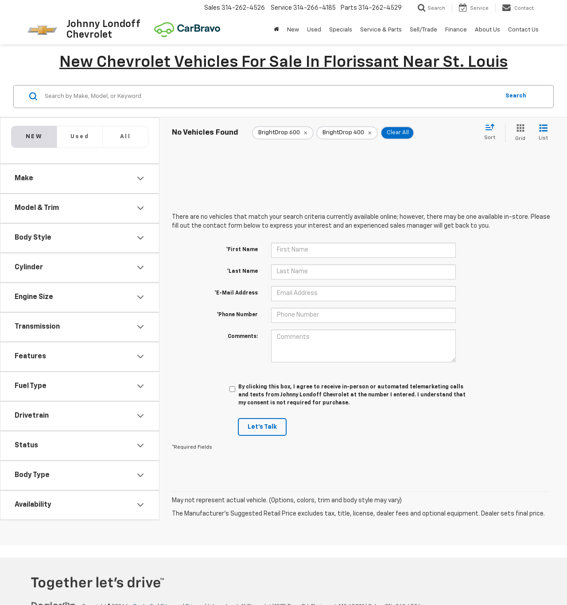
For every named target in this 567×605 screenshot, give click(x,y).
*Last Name (242, 271)
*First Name (242, 249)
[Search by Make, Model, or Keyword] (271, 96)
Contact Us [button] (523, 30)
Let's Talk (262, 427)
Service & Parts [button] (381, 30)
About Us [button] (487, 30)
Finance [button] (456, 30)
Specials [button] (340, 30)
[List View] (543, 133)
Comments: (243, 336)
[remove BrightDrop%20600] (283, 133)
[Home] (276, 30)
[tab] (79, 137)
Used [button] (314, 30)
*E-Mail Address (236, 293)
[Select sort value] (492, 132)
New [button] (293, 30)
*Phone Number (237, 315)
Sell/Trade (423, 30)
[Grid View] (518, 133)
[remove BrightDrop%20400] (347, 133)
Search (515, 96)
